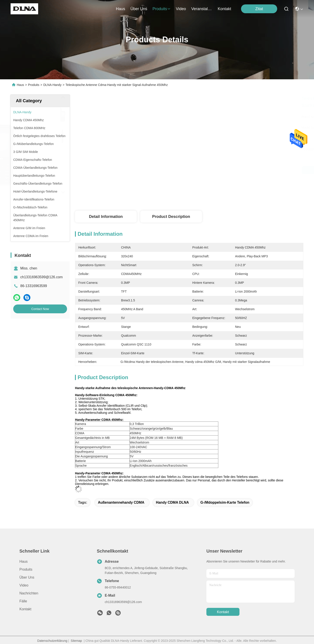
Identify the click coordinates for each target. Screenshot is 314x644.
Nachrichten (28, 593)
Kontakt (25, 609)
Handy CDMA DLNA (172, 502)
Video (23, 585)
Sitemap (76, 640)
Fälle (23, 601)
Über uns (138, 9)
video (181, 9)
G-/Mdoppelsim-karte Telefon (224, 502)
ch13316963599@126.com (41, 277)
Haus (120, 9)
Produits (33, 85)
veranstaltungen (201, 9)
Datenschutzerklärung (52, 640)
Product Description (171, 216)
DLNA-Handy (52, 85)
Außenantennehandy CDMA (121, 502)
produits (162, 9)
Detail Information (106, 216)
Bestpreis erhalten (236, 170)
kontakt (224, 9)
